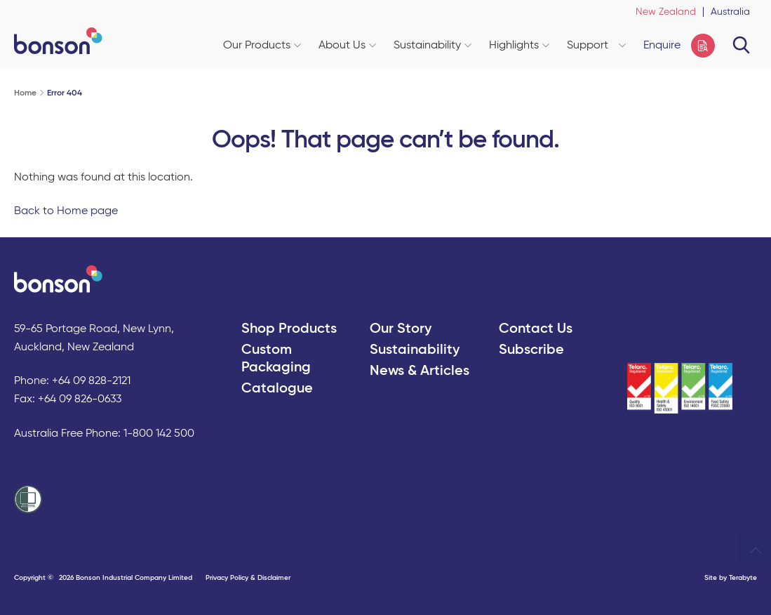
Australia (730, 12)
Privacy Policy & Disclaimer (248, 577)
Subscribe (531, 350)
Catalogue (277, 389)
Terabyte (743, 577)
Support (596, 45)
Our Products (262, 45)
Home (25, 93)
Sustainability (432, 45)
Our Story (400, 329)
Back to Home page (66, 211)
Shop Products (289, 329)
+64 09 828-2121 (91, 381)
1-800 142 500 (158, 433)
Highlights (519, 45)
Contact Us (535, 329)
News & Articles (419, 371)
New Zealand (666, 12)
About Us (347, 45)
